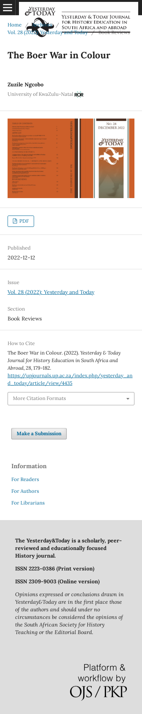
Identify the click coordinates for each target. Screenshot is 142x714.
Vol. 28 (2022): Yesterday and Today (48, 32)
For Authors (25, 491)
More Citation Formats (39, 398)
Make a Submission (39, 433)
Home (15, 25)
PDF (23, 221)
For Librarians (28, 503)
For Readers (25, 479)
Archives (42, 25)
